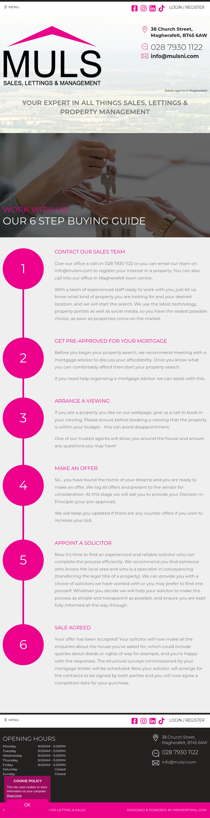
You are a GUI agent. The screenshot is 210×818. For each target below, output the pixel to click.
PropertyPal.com (190, 810)
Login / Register (187, 7)
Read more (14, 795)
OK (27, 805)
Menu (13, 7)
